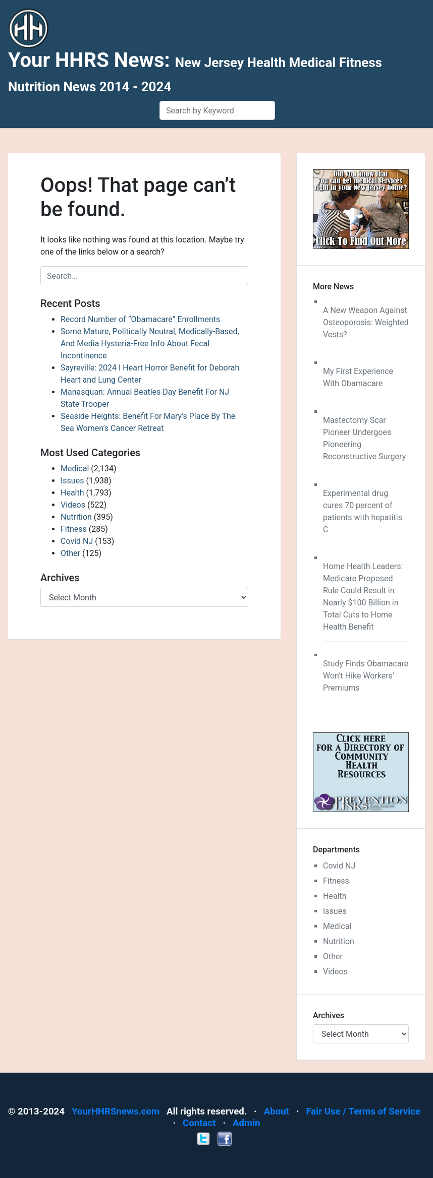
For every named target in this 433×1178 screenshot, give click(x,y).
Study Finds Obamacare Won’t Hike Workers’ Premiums (365, 676)
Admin (246, 1123)
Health (72, 493)
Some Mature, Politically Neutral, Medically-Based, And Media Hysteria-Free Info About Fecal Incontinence (150, 343)
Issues (72, 480)
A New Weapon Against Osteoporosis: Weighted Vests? (366, 322)
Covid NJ (77, 541)
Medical (75, 468)
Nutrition (76, 517)
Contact (199, 1123)
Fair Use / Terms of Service (363, 1111)
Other (70, 553)
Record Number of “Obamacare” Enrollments (140, 319)
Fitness (74, 529)
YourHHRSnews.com (115, 1111)
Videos (73, 505)
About (276, 1111)
